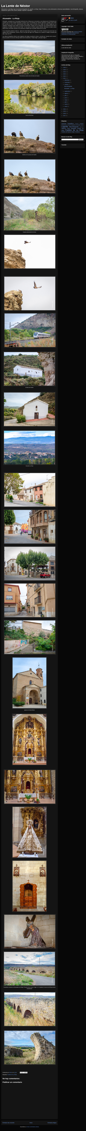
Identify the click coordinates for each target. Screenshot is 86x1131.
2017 (64, 115)
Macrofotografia (68, 86)
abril (65, 102)
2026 (64, 67)
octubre (66, 84)
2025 (64, 69)
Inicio (31, 1122)
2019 (64, 111)
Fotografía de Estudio (75, 125)
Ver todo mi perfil (73, 20)
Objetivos (63, 128)
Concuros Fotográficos (67, 123)
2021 (64, 78)
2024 (64, 71)
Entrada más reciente (8, 1122)
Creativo (81, 123)
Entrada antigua (52, 1122)
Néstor (72, 18)
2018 (64, 113)
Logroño (64, 127)
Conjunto (77, 123)
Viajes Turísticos (76, 132)
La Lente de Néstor (15, 6)
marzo (66, 104)
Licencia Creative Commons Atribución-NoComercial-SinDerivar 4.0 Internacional (71, 33)
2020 (64, 109)
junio (65, 97)
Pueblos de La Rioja (12, 1074)
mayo (66, 100)
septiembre (67, 91)
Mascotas (81, 126)
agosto (66, 93)
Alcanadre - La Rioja (69, 88)
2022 (64, 76)
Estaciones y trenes (65, 125)
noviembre (67, 82)
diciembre (67, 80)
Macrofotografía (74, 127)
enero (66, 106)
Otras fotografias (71, 128)
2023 (64, 74)
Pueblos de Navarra (66, 132)
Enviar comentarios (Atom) (33, 1126)
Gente (82, 125)
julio (65, 95)
